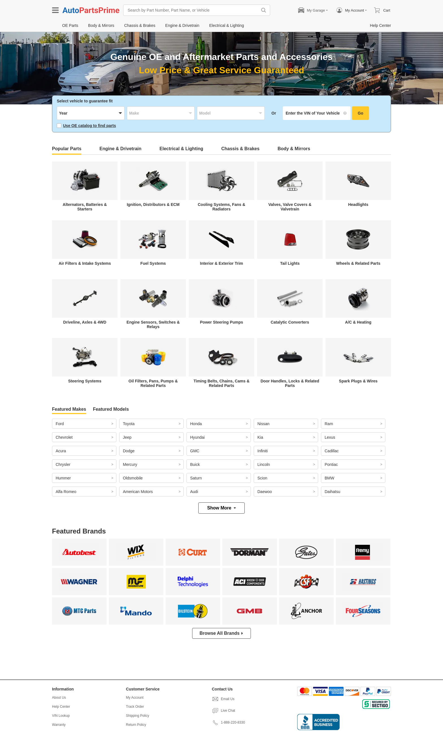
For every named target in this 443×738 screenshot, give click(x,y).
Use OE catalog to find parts (86, 125)
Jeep (127, 437)
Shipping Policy (137, 716)
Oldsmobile (133, 478)
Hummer (63, 478)
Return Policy (136, 725)
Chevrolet (64, 437)
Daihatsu (332, 491)
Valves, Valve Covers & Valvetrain (290, 206)
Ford (60, 423)
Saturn (196, 478)
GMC (194, 451)
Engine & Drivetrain (120, 148)
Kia (260, 437)
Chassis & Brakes (240, 148)
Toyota (128, 423)
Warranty (59, 725)
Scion (262, 478)
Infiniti (262, 451)
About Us (59, 698)
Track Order (135, 707)
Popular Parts (66, 148)
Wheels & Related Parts (358, 263)
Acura (61, 451)
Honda (196, 423)
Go (360, 113)
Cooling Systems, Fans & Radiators (221, 206)
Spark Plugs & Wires (358, 381)
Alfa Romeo (66, 491)
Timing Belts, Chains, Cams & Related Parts (221, 383)
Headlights (358, 204)
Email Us (223, 699)
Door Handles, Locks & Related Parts (289, 383)
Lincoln (263, 464)
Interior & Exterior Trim (221, 263)
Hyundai (197, 437)
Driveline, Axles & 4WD (85, 322)
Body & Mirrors (293, 148)
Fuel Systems (153, 263)
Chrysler (63, 464)
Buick (195, 464)
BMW (329, 478)
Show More (221, 507)
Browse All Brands (221, 633)
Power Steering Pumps (221, 322)
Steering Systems (84, 381)
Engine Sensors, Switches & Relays (153, 324)
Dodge (128, 451)
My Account (135, 698)
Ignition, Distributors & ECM (153, 204)
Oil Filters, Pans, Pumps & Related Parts (153, 383)
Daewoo (264, 491)
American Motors (138, 491)
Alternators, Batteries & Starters (85, 206)
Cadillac (332, 451)
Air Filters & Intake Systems (84, 263)
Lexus (330, 437)
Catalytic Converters (290, 322)
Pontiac (331, 464)
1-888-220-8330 (228, 722)
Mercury (130, 464)
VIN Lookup (61, 716)
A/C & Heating (358, 322)
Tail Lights (290, 263)
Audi (194, 491)
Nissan (263, 423)
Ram (329, 423)
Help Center (61, 707)
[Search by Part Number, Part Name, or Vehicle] (191, 10)
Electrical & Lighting (181, 148)
